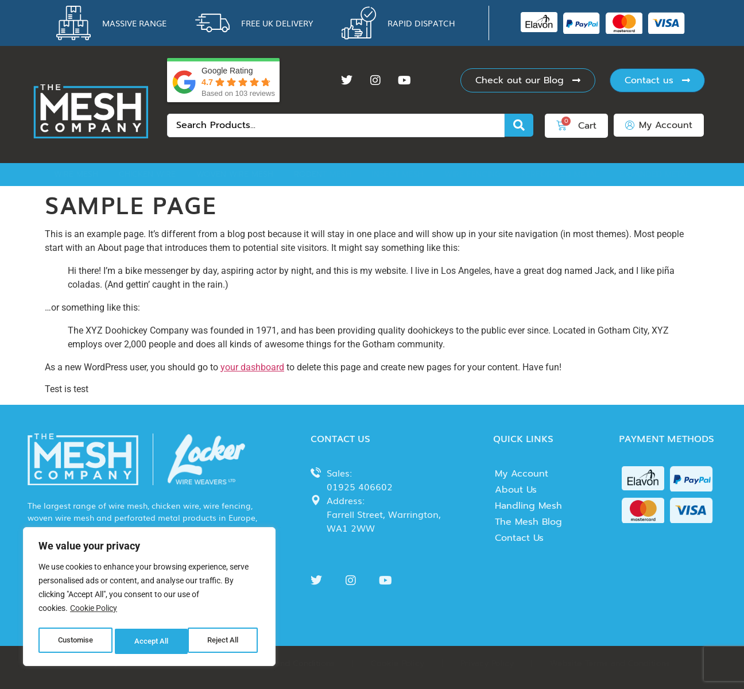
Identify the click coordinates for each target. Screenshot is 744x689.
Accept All (225, 641)
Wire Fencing (472, 174)
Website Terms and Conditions (610, 663)
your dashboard (252, 367)
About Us (516, 490)
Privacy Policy (487, 663)
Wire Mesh (76, 174)
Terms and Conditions (292, 663)
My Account (521, 474)
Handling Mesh (528, 506)
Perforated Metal (560, 174)
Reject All (150, 641)
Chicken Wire (147, 174)
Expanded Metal (655, 174)
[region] (149, 599)
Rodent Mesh (322, 174)
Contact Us (519, 538)
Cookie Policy (93, 612)
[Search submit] (519, 125)
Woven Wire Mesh (234, 174)
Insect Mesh (398, 174)
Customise (75, 641)
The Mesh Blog (528, 522)
